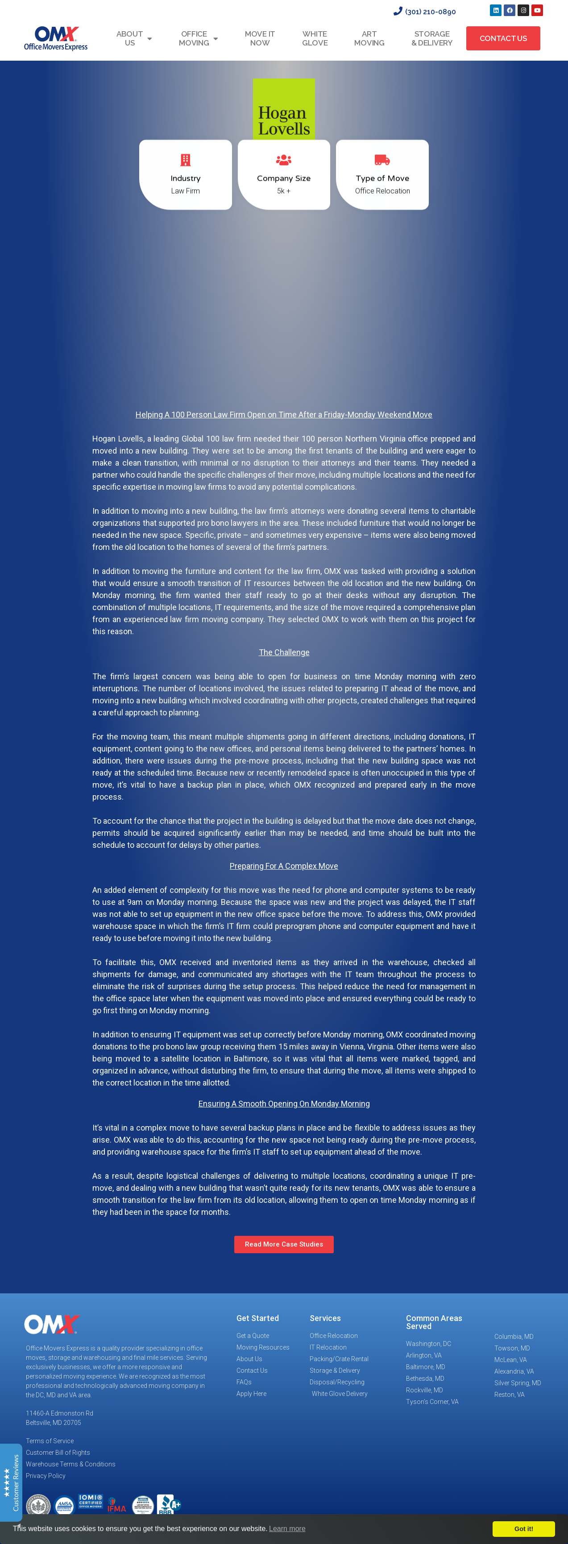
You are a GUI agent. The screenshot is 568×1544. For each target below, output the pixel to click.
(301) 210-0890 (430, 12)
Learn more (287, 1528)
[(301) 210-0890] (398, 11)
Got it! (523, 1528)
